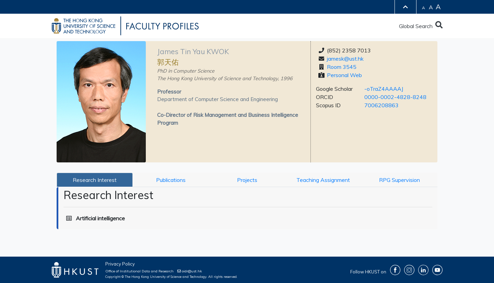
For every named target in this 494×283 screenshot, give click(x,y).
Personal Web (344, 75)
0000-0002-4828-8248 (395, 97)
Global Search (421, 26)
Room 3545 (341, 66)
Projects (247, 179)
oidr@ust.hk (189, 271)
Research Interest (95, 179)
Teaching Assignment (323, 179)
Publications (171, 179)
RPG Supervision (399, 179)
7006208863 (381, 105)
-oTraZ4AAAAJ (383, 88)
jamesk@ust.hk (345, 58)
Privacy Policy (120, 264)
